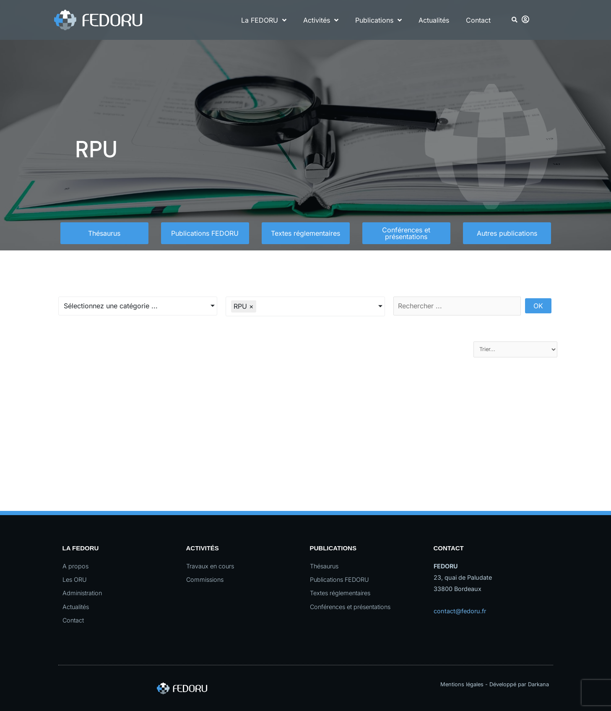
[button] (514, 20)
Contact (478, 20)
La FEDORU (263, 20)
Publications (378, 20)
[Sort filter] (515, 349)
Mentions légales (462, 684)
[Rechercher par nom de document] (457, 306)
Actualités (434, 20)
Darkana (538, 684)
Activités (320, 20)
